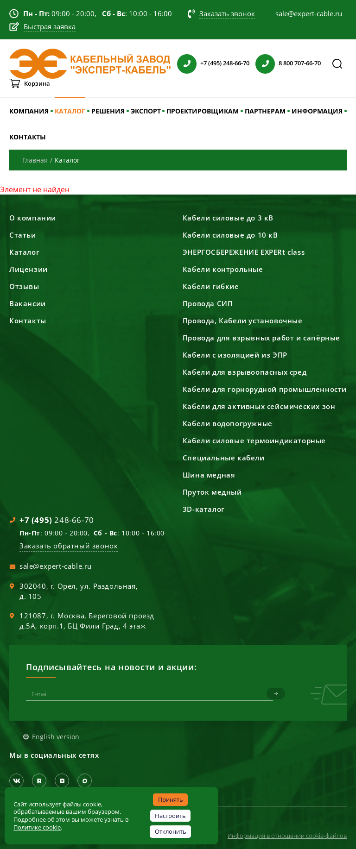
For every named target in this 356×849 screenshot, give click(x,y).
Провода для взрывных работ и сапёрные (261, 337)
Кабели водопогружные (228, 423)
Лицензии (28, 269)
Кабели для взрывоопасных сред (244, 372)
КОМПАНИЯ (29, 111)
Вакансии (27, 303)
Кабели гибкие (211, 286)
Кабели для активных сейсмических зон (259, 406)
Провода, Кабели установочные (243, 320)
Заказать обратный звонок (68, 545)
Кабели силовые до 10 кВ (230, 234)
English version (55, 736)
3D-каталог (204, 509)
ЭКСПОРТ (146, 111)
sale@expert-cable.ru (55, 566)
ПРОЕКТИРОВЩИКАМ (202, 111)
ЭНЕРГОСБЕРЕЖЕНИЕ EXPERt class (244, 252)
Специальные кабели (224, 457)
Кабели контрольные (223, 269)
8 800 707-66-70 (300, 63)
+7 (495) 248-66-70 (224, 63)
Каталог (24, 252)
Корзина (37, 83)
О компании (32, 217)
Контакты (27, 320)
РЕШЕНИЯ (108, 111)
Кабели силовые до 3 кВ (228, 217)
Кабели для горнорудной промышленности (265, 389)
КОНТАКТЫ (27, 136)
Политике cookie (37, 827)
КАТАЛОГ (70, 111)
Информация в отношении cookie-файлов (287, 835)
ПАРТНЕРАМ (265, 111)
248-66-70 (56, 520)
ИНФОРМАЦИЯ (317, 111)
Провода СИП (208, 303)
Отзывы (24, 286)
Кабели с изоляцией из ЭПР (235, 354)
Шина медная (209, 474)
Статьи (22, 234)
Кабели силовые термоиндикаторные (254, 440)
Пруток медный (212, 492)
